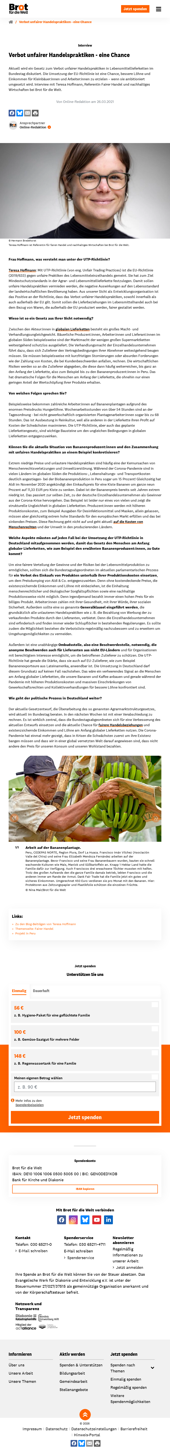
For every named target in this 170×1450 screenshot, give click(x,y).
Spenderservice (80, 1257)
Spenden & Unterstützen (81, 1365)
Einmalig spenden (125, 1379)
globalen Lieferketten (73, 329)
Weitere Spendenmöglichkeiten (130, 1398)
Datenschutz (57, 1428)
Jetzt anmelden (129, 1267)
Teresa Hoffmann (22, 270)
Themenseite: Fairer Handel (34, 929)
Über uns (16, 1365)
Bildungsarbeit (72, 1373)
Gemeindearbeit (73, 1381)
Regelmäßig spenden (128, 1387)
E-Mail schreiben (33, 1250)
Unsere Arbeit (21, 1373)
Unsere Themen (22, 1381)
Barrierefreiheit (133, 1428)
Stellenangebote (74, 1389)
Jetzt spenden (135, 8)
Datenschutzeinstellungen (94, 1428)
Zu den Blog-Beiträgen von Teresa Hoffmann (45, 924)
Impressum (32, 1428)
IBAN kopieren (85, 1189)
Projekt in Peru (25, 933)
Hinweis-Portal (87, 1434)
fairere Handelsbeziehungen (121, 725)
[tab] (19, 991)
